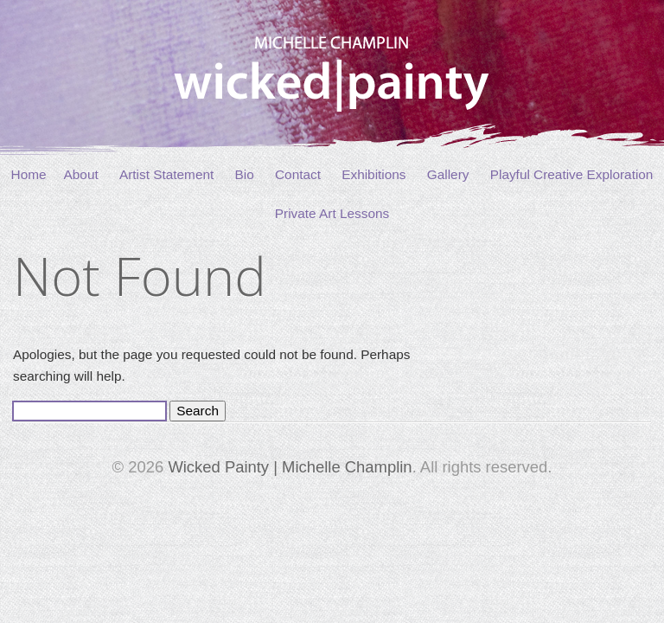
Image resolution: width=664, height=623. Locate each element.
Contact (298, 174)
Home (29, 174)
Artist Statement (166, 174)
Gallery (448, 174)
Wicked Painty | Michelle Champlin (290, 467)
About (81, 174)
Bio (244, 174)
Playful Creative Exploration (572, 174)
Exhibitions (373, 174)
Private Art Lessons (332, 213)
